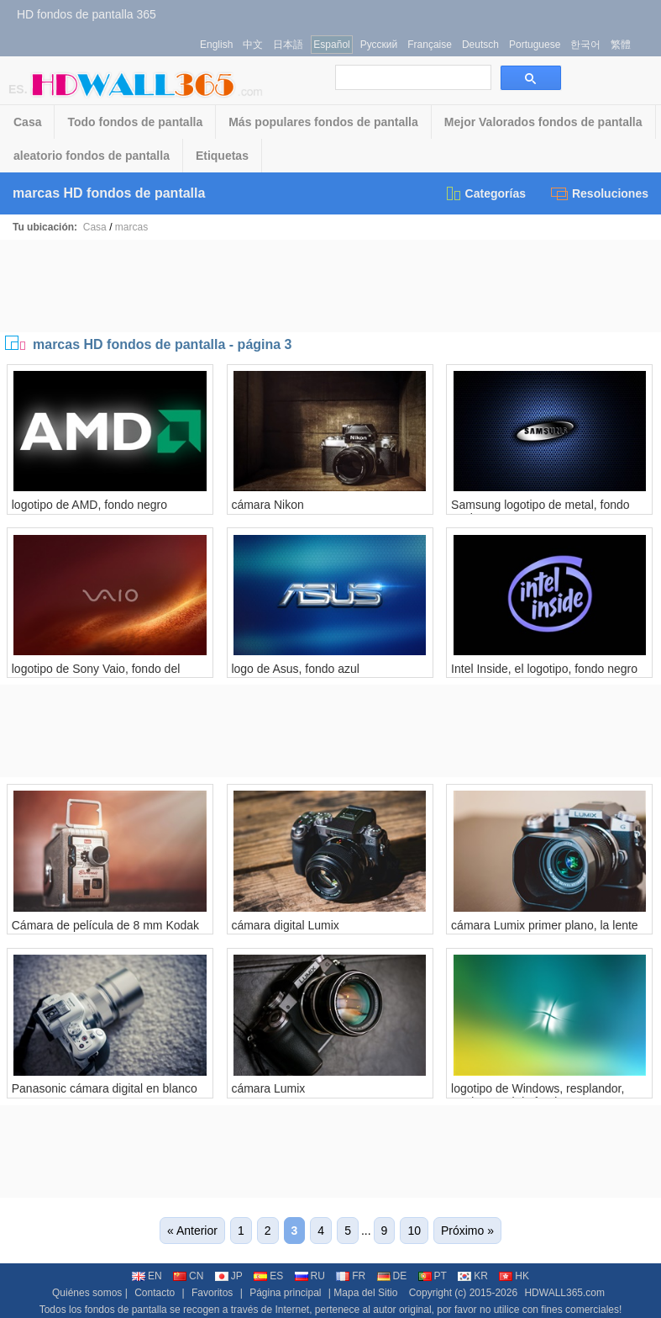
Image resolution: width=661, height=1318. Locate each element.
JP (229, 1276)
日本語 (288, 44)
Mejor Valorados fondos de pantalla (543, 122)
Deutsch (480, 44)
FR (350, 1276)
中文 (253, 44)
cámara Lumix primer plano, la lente (544, 925)
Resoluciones (599, 193)
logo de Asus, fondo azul (295, 668)
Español (331, 44)
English (216, 44)
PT (432, 1276)
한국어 (585, 44)
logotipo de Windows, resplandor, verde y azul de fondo (537, 1095)
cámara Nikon (267, 504)
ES (268, 1276)
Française (429, 44)
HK (514, 1276)
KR (473, 1276)
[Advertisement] (331, 286)
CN (188, 1276)
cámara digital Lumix (284, 925)
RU (310, 1276)
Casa (27, 122)
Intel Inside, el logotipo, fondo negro (544, 668)
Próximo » (467, 1230)
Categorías (485, 193)
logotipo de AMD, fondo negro (89, 504)
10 (414, 1230)
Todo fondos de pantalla (134, 122)
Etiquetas (222, 155)
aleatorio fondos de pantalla (91, 155)
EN (147, 1276)
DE (392, 1276)
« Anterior (192, 1230)
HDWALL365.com (564, 1293)
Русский (379, 44)
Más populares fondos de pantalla (323, 122)
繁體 (621, 44)
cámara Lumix (268, 1088)
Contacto (154, 1293)
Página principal (285, 1293)
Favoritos (212, 1293)
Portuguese (534, 44)
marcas (131, 227)
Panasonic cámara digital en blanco (104, 1088)
